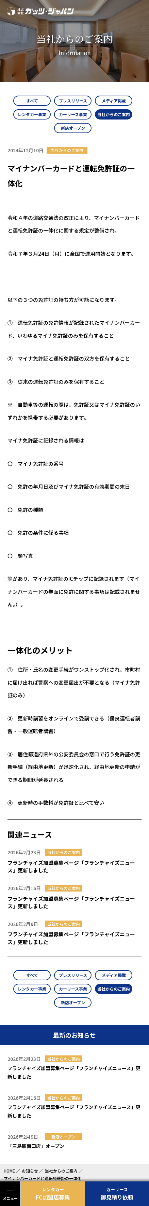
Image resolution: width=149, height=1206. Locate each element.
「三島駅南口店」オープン (35, 1145)
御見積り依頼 (117, 1193)
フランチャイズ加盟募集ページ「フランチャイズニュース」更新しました (71, 866)
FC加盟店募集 (53, 1193)
